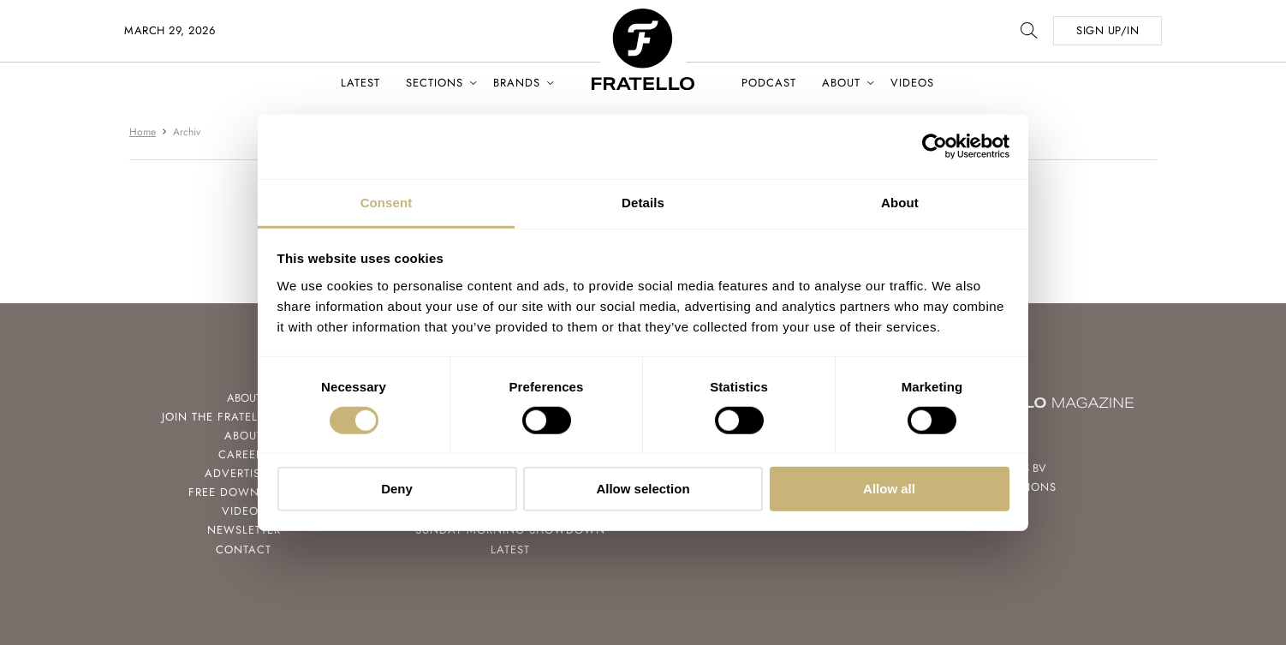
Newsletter (244, 530)
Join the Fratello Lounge (244, 417)
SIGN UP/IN (1107, 30)
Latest (360, 83)
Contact (243, 549)
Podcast (768, 83)
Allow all (889, 488)
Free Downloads (243, 492)
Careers (244, 454)
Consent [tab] (386, 201)
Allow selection (642, 488)
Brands (516, 83)
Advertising (244, 473)
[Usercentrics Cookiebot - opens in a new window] (934, 146)
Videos (912, 83)
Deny (397, 488)
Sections (434, 83)
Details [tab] (643, 201)
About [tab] (900, 201)
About (841, 83)
